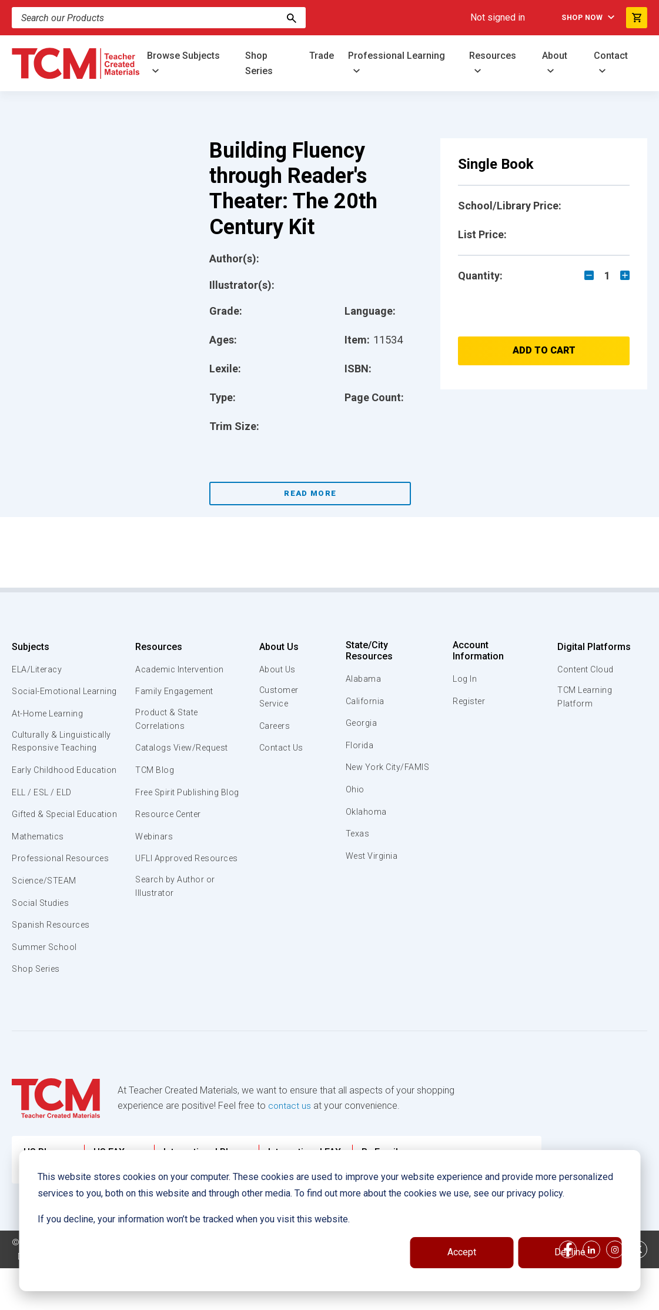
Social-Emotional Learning (47, 697)
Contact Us (279, 749)
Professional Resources (62, 900)
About (554, 55)
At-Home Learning (50, 727)
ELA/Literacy (38, 669)
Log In (464, 679)
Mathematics (39, 878)
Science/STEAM (46, 922)
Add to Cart (544, 350)
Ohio (355, 803)
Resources (492, 55)
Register (469, 701)
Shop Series (259, 63)
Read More (310, 493)
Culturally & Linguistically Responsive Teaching (64, 756)
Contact (611, 55)
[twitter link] (638, 1291)
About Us (275, 646)
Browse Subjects (183, 55)
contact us (290, 1147)
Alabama (364, 679)
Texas (359, 847)
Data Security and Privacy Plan (78, 1298)
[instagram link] (615, 1291)
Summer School (46, 989)
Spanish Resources (53, 966)
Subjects (30, 646)
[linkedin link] (591, 1291)
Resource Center (169, 829)
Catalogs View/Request (183, 749)
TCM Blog (153, 771)
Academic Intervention (181, 669)
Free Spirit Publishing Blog (178, 800)
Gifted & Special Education (46, 848)
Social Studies (42, 944)
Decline (570, 1252)
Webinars (153, 851)
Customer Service (276, 697)
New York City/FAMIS (369, 773)
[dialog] (329, 1220)
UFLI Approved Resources (164, 880)
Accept (461, 1252)
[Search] (159, 17)
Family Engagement (174, 691)
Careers (272, 727)
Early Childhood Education (44, 791)
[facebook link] (568, 1291)
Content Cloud (585, 669)
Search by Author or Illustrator (176, 915)
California (366, 701)
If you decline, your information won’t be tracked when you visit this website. (194, 1219)
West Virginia (374, 869)
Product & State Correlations (167, 720)
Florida (360, 745)
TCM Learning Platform (584, 697)
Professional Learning (396, 55)
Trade (321, 55)
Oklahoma (366, 825)
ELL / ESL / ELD (45, 820)
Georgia (363, 723)
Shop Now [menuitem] (577, 17)
